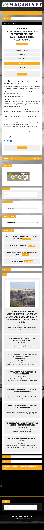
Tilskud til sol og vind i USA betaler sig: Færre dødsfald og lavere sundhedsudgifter (22, 365)
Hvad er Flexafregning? (17, 270)
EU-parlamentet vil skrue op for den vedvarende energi (22, 382)
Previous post (8, 166)
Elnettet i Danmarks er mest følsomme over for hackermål (22, 415)
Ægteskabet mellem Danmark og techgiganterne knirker (22, 348)
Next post (37, 166)
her (10, 145)
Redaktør (23, 61)
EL (9, 24)
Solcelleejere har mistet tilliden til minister (22, 449)
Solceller (22, 74)
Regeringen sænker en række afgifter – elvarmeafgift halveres (22, 399)
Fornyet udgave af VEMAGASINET (18, 254)
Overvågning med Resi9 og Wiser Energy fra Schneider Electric (20, 476)
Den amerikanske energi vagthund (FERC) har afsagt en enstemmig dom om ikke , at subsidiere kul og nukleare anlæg (22, 326)
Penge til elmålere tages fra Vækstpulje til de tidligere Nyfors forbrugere (22, 433)
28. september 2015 (22, 57)
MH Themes (27, 527)
